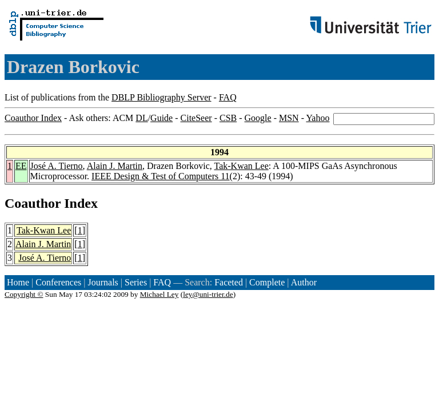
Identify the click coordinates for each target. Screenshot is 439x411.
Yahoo (317, 118)
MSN (289, 118)
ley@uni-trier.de (208, 294)
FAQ (228, 97)
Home (18, 282)
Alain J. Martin (114, 166)
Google (258, 118)
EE (21, 166)
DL (141, 118)
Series (136, 282)
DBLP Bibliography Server (161, 97)
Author (304, 282)
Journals (102, 282)
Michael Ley (159, 294)
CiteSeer (196, 118)
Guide (161, 118)
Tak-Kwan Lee (241, 166)
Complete (267, 282)
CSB (228, 118)
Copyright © (24, 294)
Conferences (58, 282)
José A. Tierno (56, 166)
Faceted (228, 282)
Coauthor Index (33, 118)
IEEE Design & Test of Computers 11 (160, 176)
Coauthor (33, 203)
